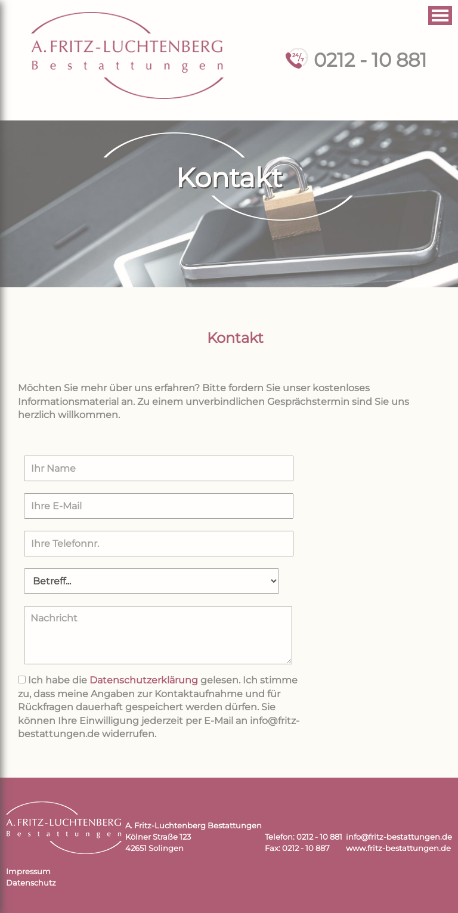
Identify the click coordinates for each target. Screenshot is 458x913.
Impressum (28, 871)
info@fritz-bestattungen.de (399, 836)
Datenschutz (31, 882)
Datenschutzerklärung (143, 680)
